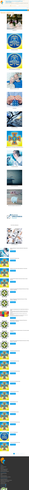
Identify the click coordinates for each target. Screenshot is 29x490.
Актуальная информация (4, 470)
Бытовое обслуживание (4, 475)
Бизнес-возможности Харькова (5, 471)
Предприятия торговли (4, 473)
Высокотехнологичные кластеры (5, 481)
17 (22, 453)
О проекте (2, 465)
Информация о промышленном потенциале (6, 480)
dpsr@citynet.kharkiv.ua (4, 483)
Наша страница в (3, 484)
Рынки (1, 474)
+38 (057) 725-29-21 (3, 482)
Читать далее (13, 251)
